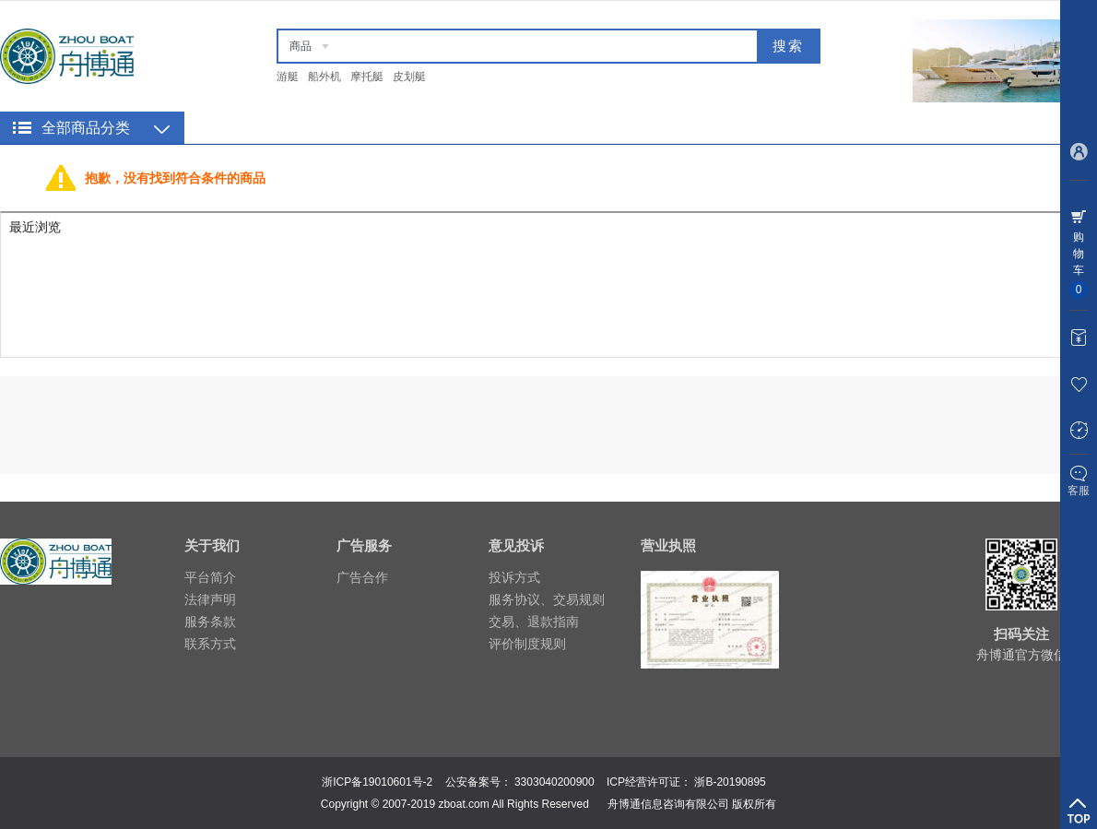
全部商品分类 (85, 128)
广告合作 (362, 577)
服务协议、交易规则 (547, 599)
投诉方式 (514, 577)
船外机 (324, 76)
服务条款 (210, 621)
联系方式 (210, 643)
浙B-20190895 (729, 782)
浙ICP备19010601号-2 (377, 782)
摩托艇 (366, 76)
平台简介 (210, 577)
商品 (300, 46)
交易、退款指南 (534, 621)
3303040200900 (554, 782)
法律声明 (210, 599)
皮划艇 (409, 76)
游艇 (288, 76)
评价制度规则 (527, 643)
